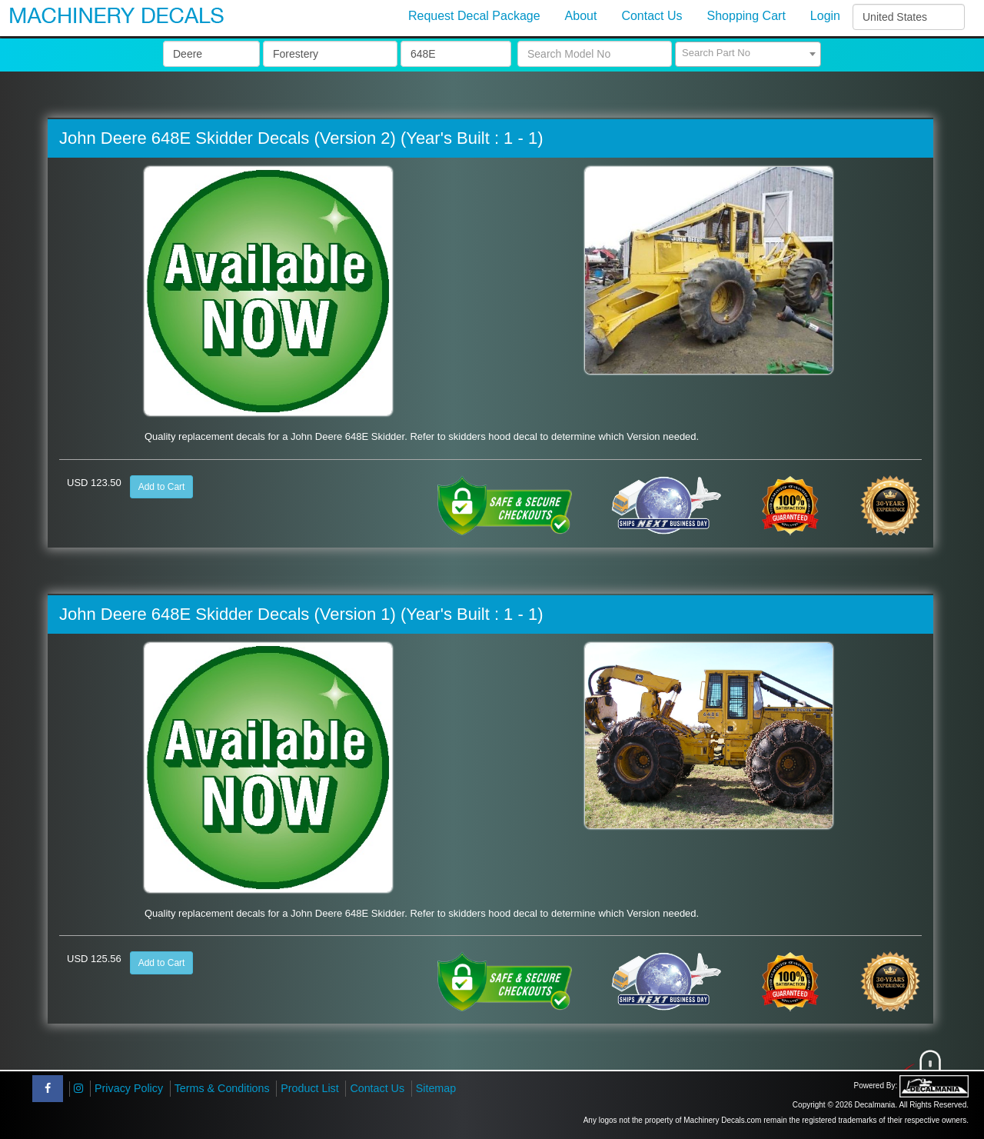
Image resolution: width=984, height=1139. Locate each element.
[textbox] (748, 53)
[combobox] (748, 54)
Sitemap (436, 1088)
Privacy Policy (129, 1088)
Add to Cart (161, 486)
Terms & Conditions (222, 1088)
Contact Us (377, 1088)
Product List (310, 1088)
